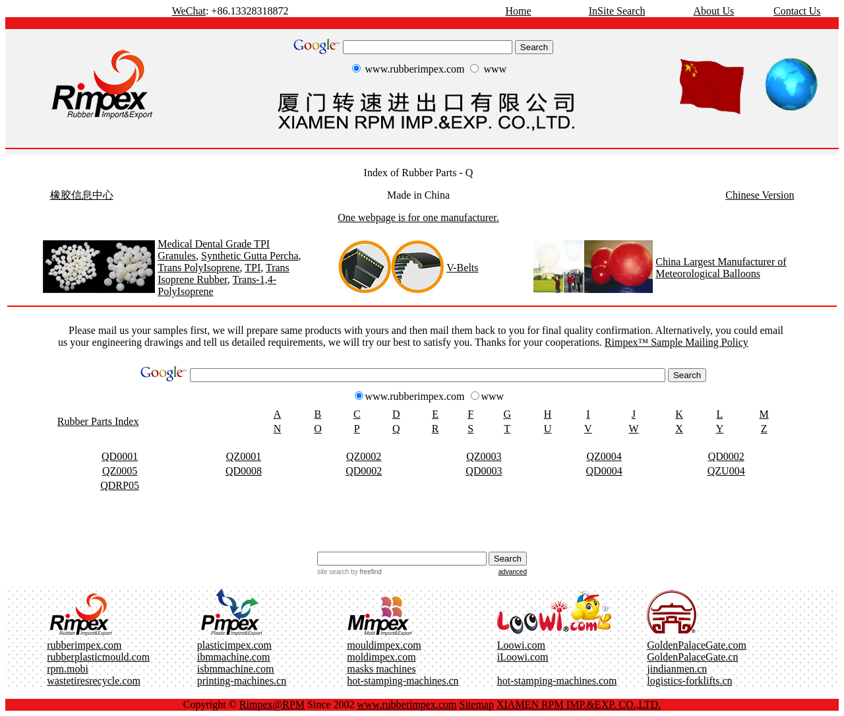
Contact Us (797, 10)
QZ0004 (603, 456)
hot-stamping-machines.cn (402, 680)
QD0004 (604, 470)
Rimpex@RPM (272, 704)
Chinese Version (759, 195)
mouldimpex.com (384, 645)
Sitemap (477, 704)
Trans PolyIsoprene (198, 267)
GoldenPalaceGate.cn (692, 657)
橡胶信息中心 (81, 195)
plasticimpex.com (234, 645)
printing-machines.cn (242, 680)
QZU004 (726, 470)
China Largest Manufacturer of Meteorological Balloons (720, 267)
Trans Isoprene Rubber (223, 273)
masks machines (381, 668)
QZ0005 (119, 470)
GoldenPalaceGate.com (696, 645)
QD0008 (244, 470)
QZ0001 (243, 456)
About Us (713, 10)
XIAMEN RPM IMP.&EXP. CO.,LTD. (579, 704)
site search (333, 571)
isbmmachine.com (235, 668)
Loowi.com (521, 645)
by (365, 571)
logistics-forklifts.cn (689, 680)
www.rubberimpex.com (407, 704)
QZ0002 (363, 456)
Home (518, 10)
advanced (512, 571)
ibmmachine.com (233, 657)
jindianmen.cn (677, 668)
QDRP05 (119, 485)
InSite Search (617, 10)
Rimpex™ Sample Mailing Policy (676, 342)
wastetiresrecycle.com (93, 680)
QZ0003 (483, 456)
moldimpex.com (381, 657)
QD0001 (120, 456)
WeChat (189, 10)
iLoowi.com (523, 657)
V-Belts (462, 267)
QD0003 (484, 470)
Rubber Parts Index (98, 421)
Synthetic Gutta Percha (250, 255)
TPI (252, 267)
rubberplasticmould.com (98, 657)
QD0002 (726, 456)
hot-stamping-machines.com (557, 680)
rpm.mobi (67, 668)
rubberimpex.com (84, 645)
